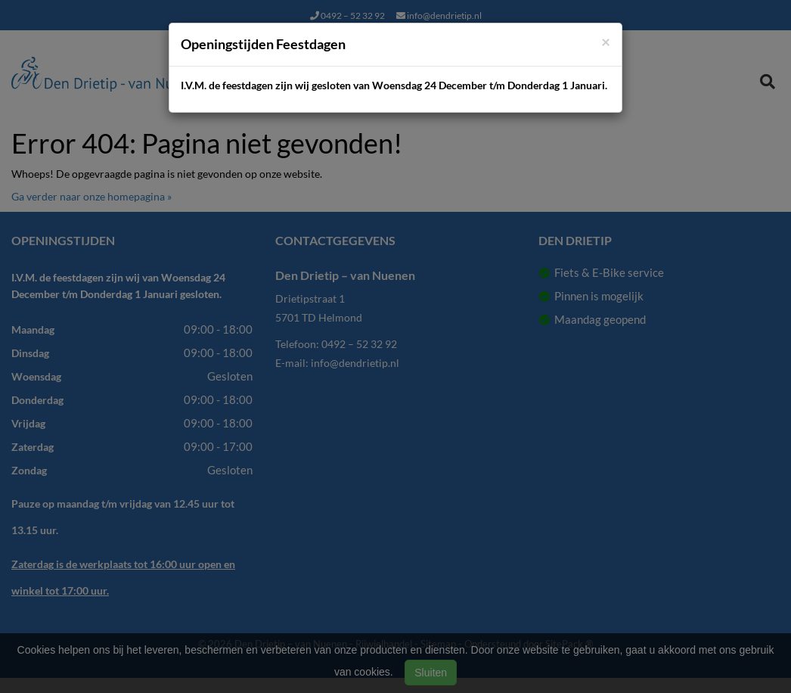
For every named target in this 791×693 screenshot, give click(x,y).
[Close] (605, 41)
